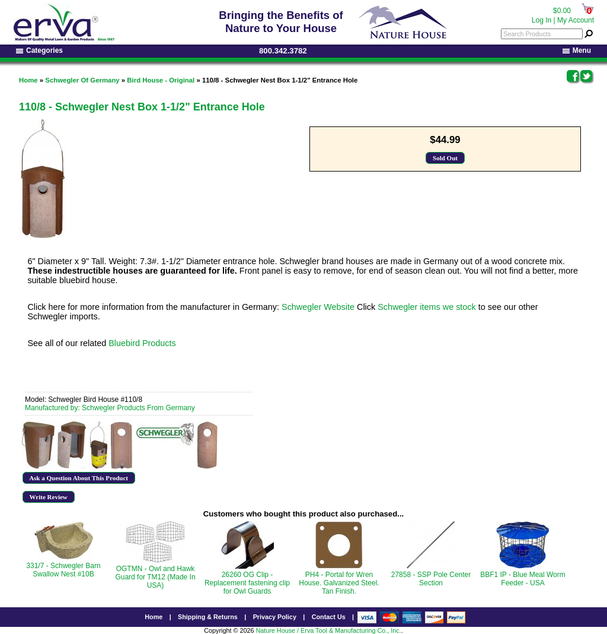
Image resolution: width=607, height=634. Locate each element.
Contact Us (329, 616)
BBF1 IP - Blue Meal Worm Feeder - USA (523, 578)
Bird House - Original (160, 80)
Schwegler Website (318, 307)
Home (28, 80)
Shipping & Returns (208, 616)
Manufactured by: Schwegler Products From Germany (110, 408)
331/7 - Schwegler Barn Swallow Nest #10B (63, 570)
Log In (541, 20)
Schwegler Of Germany (82, 80)
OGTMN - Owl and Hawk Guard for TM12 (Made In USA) (155, 577)
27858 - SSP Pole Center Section (431, 578)
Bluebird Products (142, 343)
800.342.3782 (283, 50)
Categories (39, 50)
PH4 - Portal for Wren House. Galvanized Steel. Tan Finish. (339, 582)
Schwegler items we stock (427, 307)
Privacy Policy (274, 616)
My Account (575, 20)
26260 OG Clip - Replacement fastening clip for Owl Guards (247, 582)
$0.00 (562, 11)
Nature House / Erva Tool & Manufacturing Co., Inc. (328, 630)
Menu (577, 50)
